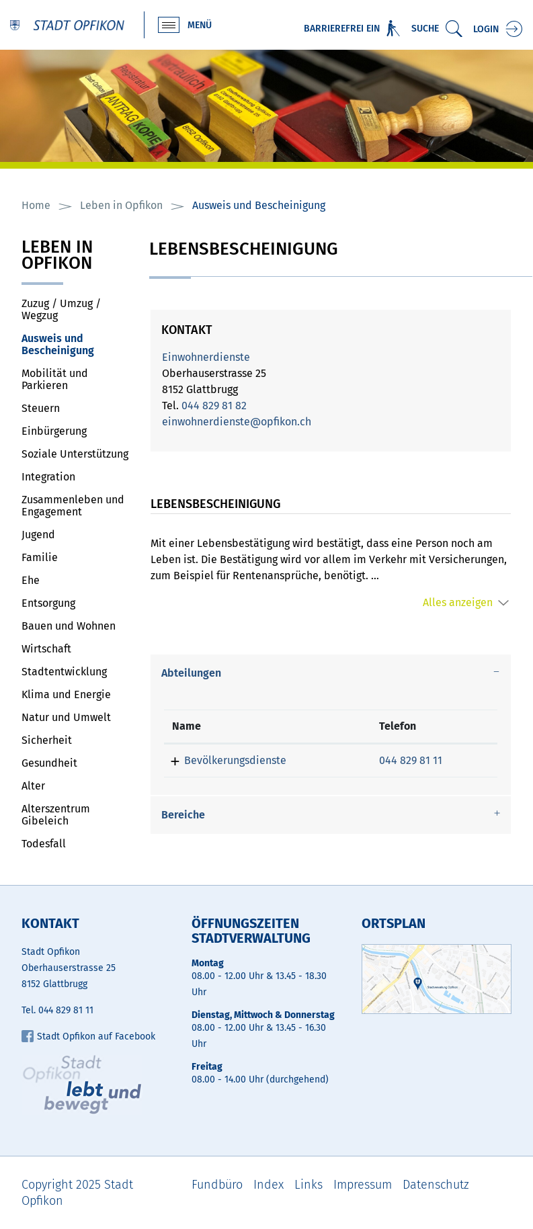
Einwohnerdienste (206, 357)
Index (268, 1184)
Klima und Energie (66, 694)
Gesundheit (49, 763)
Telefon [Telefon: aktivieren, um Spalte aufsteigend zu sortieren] (397, 726)
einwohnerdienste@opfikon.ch (236, 421)
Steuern (41, 408)
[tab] (331, 673)
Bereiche (183, 814)
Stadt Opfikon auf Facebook (88, 1036)
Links (308, 1184)
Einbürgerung (54, 431)
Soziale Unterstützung (75, 454)
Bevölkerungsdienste (235, 760)
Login (486, 29)
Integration (48, 476)
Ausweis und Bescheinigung (75, 344)
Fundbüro (217, 1184)
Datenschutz (436, 1184)
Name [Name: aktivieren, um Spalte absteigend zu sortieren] (186, 726)
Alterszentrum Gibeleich (56, 814)
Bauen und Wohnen (69, 626)
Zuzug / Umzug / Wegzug (61, 309)
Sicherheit (47, 740)
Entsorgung (48, 603)
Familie (40, 557)
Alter (33, 785)
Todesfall (44, 843)
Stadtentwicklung (64, 671)
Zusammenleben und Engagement (73, 505)
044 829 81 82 (214, 405)
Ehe (31, 580)
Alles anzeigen (458, 602)
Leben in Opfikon (57, 256)
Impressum (362, 1184)
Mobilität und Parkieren (55, 379)
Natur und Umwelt (66, 717)
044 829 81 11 (410, 760)
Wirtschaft (46, 648)
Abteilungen (191, 673)
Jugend (38, 534)
